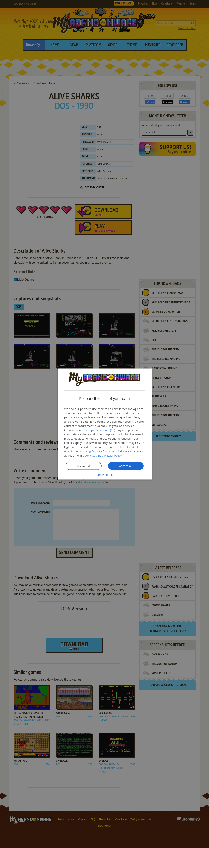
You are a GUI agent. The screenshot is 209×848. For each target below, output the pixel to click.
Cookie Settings (93, 455)
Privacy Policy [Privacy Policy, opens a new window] (113, 455)
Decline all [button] (83, 466)
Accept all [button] (125, 466)
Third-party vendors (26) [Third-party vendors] (99, 430)
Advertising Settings (89, 451)
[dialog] (105, 424)
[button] (104, 475)
